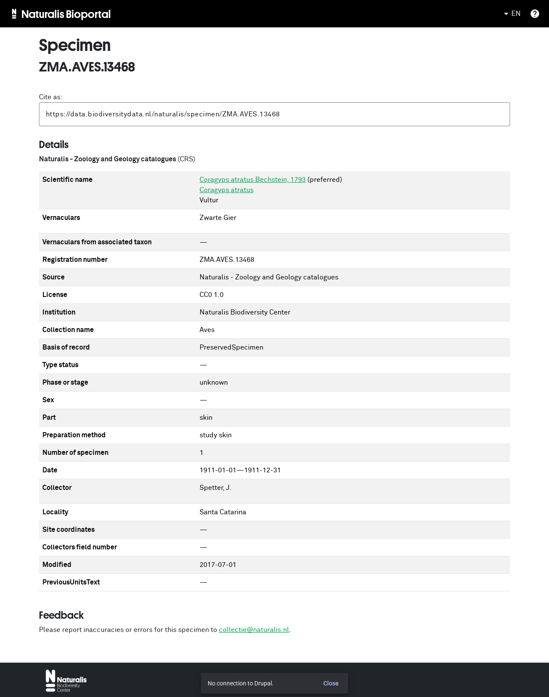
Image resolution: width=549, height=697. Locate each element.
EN (511, 14)
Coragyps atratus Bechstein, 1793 (253, 179)
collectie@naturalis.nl (254, 629)
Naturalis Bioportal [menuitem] (66, 14)
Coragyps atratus (227, 190)
